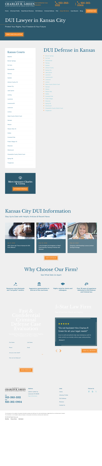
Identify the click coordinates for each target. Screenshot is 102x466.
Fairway (47, 63)
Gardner (47, 65)
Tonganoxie (48, 110)
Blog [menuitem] (81, 11)
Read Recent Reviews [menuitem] (27, 11)
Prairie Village (49, 98)
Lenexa (47, 82)
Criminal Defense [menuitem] (49, 11)
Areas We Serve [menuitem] (64, 11)
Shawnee (47, 101)
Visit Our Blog (51, 258)
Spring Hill (48, 103)
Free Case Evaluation (14, 34)
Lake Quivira (48, 72)
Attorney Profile (20, 189)
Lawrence (48, 75)
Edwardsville (48, 60)
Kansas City (48, 70)
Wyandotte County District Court (54, 108)
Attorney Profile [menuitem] (15, 11)
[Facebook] (89, 391)
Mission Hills (48, 91)
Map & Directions (32, 396)
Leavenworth (49, 77)
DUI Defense (62, 398)
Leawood (47, 79)
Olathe (47, 94)
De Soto (47, 58)
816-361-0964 (84, 4)
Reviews (61, 402)
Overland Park (49, 96)
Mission (47, 89)
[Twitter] (96, 391)
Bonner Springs (49, 56)
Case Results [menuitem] (74, 11)
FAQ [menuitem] (57, 11)
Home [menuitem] (7, 11)
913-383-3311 (62, 4)
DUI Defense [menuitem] (39, 11)
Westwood (48, 106)
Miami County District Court (52, 84)
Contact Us (91, 11)
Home (61, 392)
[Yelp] (92, 391)
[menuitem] (20, 57)
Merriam (47, 87)
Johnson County (49, 68)
